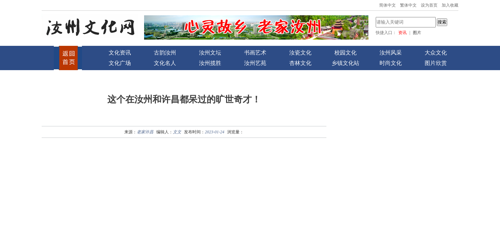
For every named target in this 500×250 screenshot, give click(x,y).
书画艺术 (255, 53)
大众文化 (436, 53)
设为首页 (429, 5)
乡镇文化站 (345, 63)
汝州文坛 (210, 53)
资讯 (402, 32)
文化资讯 (120, 53)
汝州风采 (391, 53)
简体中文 (387, 5)
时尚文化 (391, 63)
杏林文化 (300, 63)
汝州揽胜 (210, 63)
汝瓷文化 (300, 53)
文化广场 (120, 63)
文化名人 (165, 63)
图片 (417, 32)
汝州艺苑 (255, 63)
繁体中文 (408, 5)
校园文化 (345, 53)
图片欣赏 (436, 63)
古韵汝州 (165, 53)
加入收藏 (450, 5)
